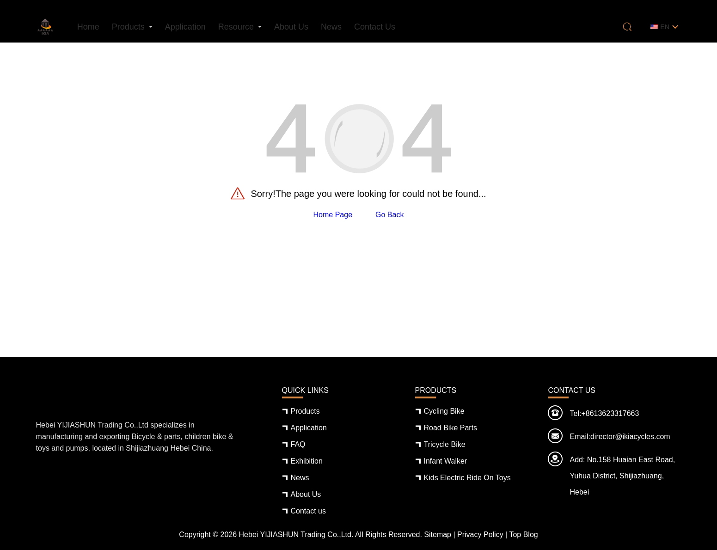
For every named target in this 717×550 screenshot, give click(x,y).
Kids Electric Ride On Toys (467, 478)
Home (88, 26)
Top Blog (523, 534)
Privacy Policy (480, 534)
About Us (291, 26)
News (331, 26)
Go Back (389, 215)
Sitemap (437, 534)
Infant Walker (445, 461)
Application (185, 26)
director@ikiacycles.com (630, 436)
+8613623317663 (610, 413)
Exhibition (307, 461)
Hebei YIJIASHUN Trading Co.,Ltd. (296, 534)
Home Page (333, 215)
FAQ (298, 444)
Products (128, 26)
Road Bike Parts (451, 428)
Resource (236, 26)
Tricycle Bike (445, 444)
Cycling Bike (444, 411)
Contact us (374, 26)
